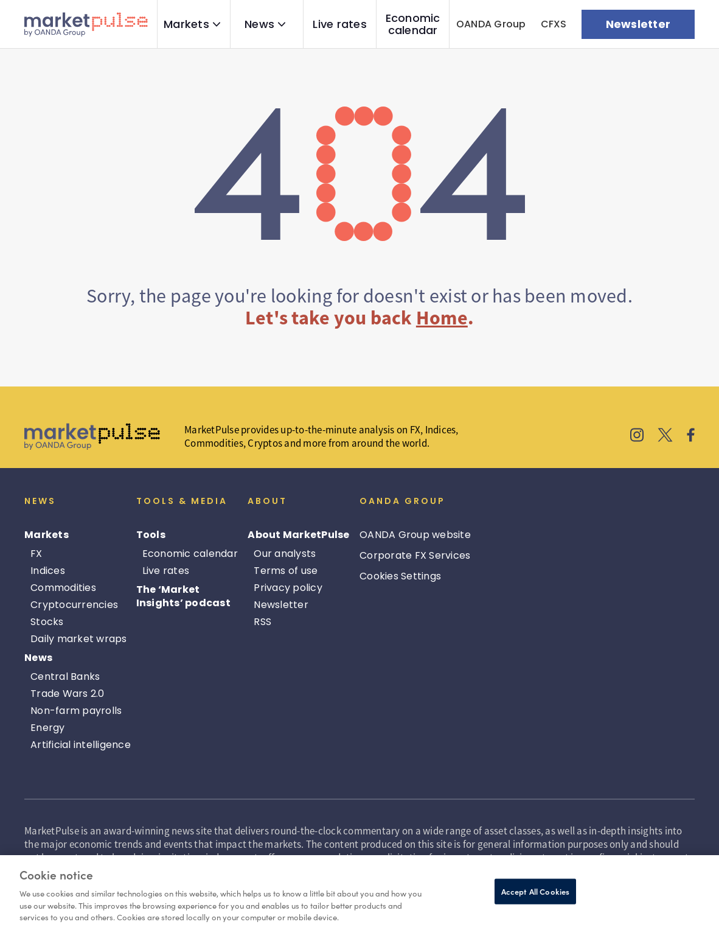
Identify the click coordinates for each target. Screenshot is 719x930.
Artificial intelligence (80, 745)
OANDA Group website (415, 535)
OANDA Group (491, 24)
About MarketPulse (298, 535)
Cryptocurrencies (74, 605)
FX (36, 554)
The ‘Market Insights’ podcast (183, 596)
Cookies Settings (400, 576)
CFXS (554, 24)
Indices (47, 571)
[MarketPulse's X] (665, 436)
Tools (150, 535)
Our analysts (285, 554)
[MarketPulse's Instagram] (637, 436)
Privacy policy (288, 588)
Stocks (47, 622)
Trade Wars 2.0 (67, 694)
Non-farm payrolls (76, 711)
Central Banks (65, 677)
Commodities (63, 588)
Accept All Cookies (535, 891)
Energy (47, 728)
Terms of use (286, 571)
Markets (186, 24)
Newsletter (281, 605)
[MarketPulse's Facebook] (691, 436)
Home (442, 318)
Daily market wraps (78, 639)
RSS (262, 622)
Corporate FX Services (415, 555)
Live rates (340, 24)
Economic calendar (413, 24)
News (259, 24)
